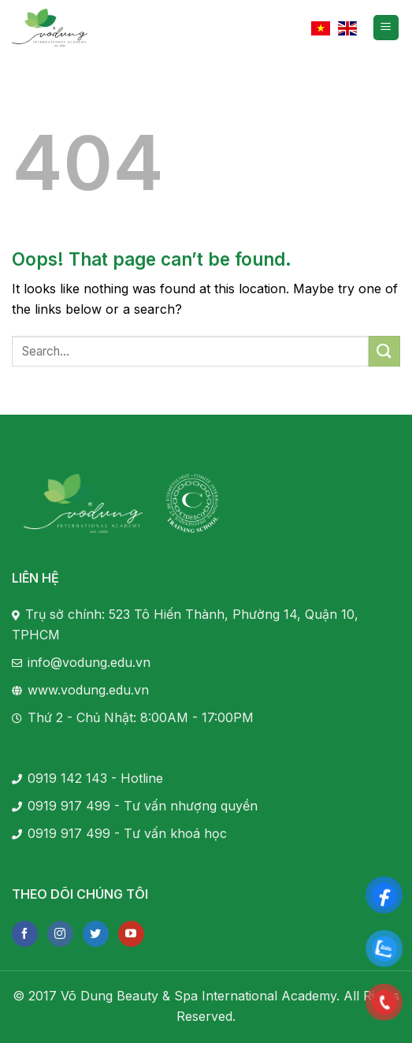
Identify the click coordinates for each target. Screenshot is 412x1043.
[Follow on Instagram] (60, 934)
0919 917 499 (69, 806)
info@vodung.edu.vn (89, 662)
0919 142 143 (67, 778)
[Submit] (384, 351)
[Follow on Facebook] (25, 934)
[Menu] (386, 28)
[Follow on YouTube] (131, 934)
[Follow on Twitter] (96, 934)
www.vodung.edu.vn (88, 690)
